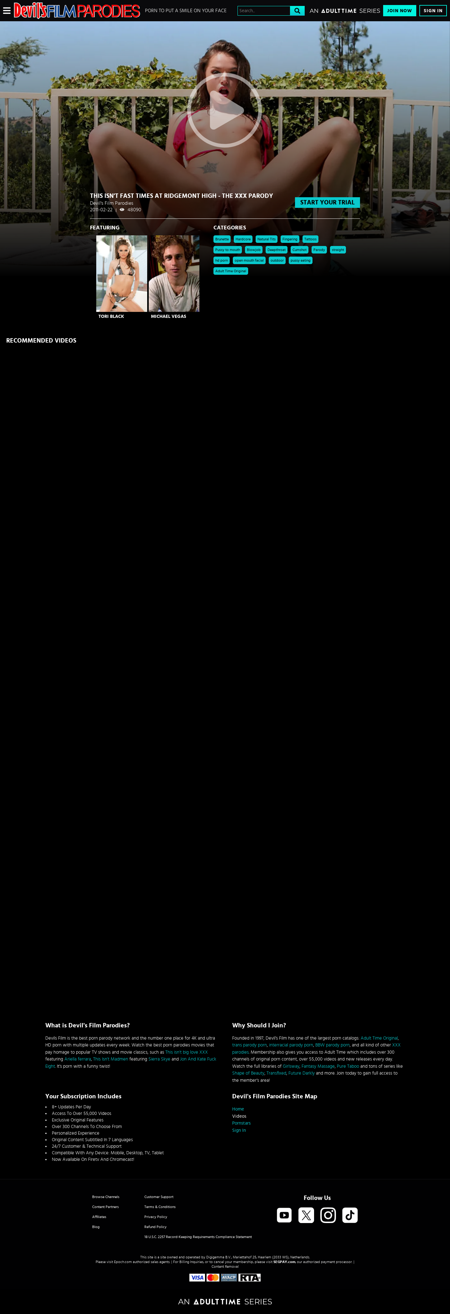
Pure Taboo (348, 1066)
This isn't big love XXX (186, 1052)
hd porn (221, 260)
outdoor (277, 260)
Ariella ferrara (77, 1059)
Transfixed (276, 1073)
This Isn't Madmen (110, 1059)
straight (338, 250)
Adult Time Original (230, 271)
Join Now (399, 10)
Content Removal (225, 1266)
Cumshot (299, 250)
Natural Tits (267, 239)
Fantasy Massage (318, 1066)
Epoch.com (123, 1262)
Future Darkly (301, 1073)
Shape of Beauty (248, 1073)
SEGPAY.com (284, 1262)
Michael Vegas (168, 316)
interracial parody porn (291, 1045)
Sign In (433, 10)
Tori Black (111, 316)
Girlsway (291, 1066)
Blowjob (254, 250)
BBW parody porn (332, 1045)
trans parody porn (249, 1045)
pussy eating (301, 260)
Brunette (222, 239)
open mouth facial (249, 260)
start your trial (327, 202)
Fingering (290, 239)
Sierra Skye (159, 1059)
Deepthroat (277, 250)
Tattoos (310, 239)
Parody (319, 250)
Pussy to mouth (227, 250)
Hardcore (243, 239)
